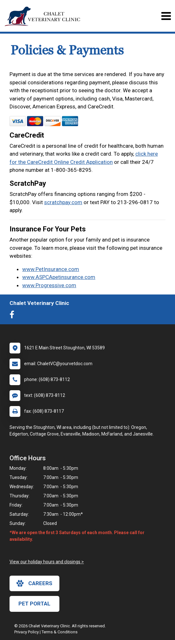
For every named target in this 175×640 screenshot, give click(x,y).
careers (34, 583)
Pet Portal (34, 603)
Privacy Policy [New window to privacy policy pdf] (26, 632)
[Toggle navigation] (166, 16)
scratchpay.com (63, 202)
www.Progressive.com (49, 285)
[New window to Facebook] (13, 316)
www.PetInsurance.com (50, 269)
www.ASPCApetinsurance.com (58, 277)
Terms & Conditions (59, 632)
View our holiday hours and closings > (47, 561)
